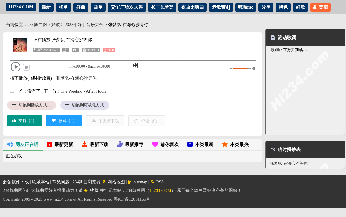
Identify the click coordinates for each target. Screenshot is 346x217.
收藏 (91, 190)
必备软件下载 (16, 181)
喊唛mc (245, 7)
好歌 (300, 7)
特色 (283, 7)
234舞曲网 (37, 24)
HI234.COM (21, 6)
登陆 (320, 7)
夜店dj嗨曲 (192, 7)
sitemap (137, 181)
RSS (157, 181)
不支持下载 (105, 121)
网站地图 (114, 181)
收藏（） (64, 121)
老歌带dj (221, 7)
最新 (46, 7)
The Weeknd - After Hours (84, 91)
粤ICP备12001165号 (132, 199)
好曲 (80, 7)
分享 (265, 7)
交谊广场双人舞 (127, 7)
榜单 (63, 7)
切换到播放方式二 (31, 105)
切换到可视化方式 (84, 105)
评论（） (146, 121)
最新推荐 (130, 144)
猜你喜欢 (165, 144)
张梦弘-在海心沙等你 (76, 78)
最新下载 (95, 144)
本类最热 (235, 144)
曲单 (98, 7)
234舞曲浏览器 (87, 181)
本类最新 (200, 144)
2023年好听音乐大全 (84, 24)
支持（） (24, 121)
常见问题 (60, 181)
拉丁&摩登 (162, 7)
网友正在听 (22, 144)
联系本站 (40, 181)
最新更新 (60, 144)
